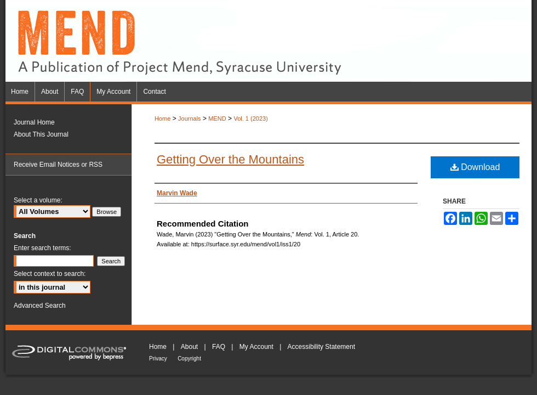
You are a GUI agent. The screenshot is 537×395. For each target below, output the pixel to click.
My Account (256, 347)
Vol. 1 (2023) (250, 118)
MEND (217, 118)
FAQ (218, 347)
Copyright (189, 359)
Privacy (158, 359)
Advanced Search (40, 305)
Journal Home (34, 122)
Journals (189, 118)
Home (162, 118)
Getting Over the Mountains (230, 159)
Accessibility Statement (321, 347)
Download (475, 167)
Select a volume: (38, 200)
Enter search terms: (42, 248)
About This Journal (41, 134)
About (189, 347)
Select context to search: (49, 274)
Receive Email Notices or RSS (58, 164)
